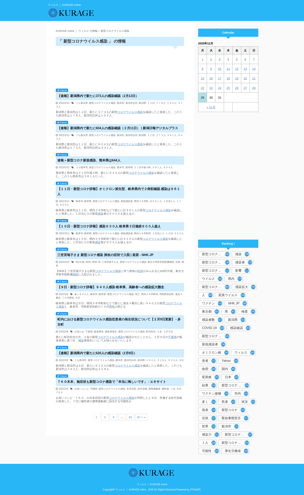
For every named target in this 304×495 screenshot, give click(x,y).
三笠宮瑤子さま (110, 262)
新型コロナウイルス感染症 (216, 270)
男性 (112, 306)
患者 (209, 361)
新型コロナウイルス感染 (102, 103)
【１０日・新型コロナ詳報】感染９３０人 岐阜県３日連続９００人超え (109, 226)
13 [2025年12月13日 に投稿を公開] (245, 68)
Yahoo (230, 361)
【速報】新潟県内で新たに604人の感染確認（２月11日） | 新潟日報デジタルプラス (117, 128)
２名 (159, 331)
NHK (88, 262)
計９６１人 (156, 201)
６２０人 (173, 360)
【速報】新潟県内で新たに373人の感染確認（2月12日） (98, 96)
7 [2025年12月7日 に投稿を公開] (254, 59)
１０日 (169, 233)
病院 (75, 274)
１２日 (151, 103)
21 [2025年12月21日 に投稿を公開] (254, 78)
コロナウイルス (127, 112)
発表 (209, 410)
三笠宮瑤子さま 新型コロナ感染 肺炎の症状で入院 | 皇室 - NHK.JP (105, 255)
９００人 (64, 204)
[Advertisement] (120, 66)
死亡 (137, 294)
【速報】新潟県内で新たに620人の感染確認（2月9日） (97, 353)
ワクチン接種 (215, 393)
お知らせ (79, 331)
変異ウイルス (231, 295)
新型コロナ (233, 410)
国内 (228, 369)
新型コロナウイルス (216, 254)
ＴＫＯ (59, 392)
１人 (209, 443)
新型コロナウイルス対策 (236, 443)
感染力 (210, 434)
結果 (209, 385)
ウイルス (212, 279)
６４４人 (168, 167)
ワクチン (212, 303)
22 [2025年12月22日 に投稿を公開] (202, 88)
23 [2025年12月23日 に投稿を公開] (211, 88)
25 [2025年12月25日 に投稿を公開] (228, 88)
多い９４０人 (81, 294)
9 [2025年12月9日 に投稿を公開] (211, 68)
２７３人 (161, 135)
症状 (177, 262)
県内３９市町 (141, 201)
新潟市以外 (132, 103)
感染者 (244, 262)
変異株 (210, 377)
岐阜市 (79, 201)
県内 (235, 279)
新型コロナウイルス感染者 (239, 434)
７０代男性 (68, 297)
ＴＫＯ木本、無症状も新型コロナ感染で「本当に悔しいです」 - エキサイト (111, 381)
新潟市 (120, 103)
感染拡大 (245, 287)
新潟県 (142, 103)
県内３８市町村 (149, 294)
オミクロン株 (215, 352)
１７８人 (161, 103)
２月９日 (168, 331)
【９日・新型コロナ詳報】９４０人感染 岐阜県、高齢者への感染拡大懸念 (110, 287)
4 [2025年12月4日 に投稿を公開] (228, 59)
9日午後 (80, 262)
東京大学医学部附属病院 (161, 262)
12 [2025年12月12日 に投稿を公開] (236, 68)
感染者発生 (111, 331)
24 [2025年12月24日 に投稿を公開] (219, 88)
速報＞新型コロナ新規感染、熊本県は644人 (89, 160)
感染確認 (240, 328)
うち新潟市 (82, 103)
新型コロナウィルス (216, 262)
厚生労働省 (236, 451)
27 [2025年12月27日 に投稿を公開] (245, 88)
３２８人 (162, 360)
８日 (178, 388)
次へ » (141, 417)
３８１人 (157, 167)
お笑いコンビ (81, 388)
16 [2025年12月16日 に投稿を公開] (211, 78)
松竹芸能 (142, 388)
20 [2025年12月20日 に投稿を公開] (245, 78)
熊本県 (129, 167)
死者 (228, 402)
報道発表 (98, 331)
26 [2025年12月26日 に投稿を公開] (236, 88)
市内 (241, 393)
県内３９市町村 (142, 233)
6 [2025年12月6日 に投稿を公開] (245, 59)
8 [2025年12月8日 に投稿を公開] (202, 68)
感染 (140, 112)
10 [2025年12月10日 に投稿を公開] (219, 68)
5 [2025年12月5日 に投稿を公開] (236, 59)
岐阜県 (87, 201)
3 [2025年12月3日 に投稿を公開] (219, 59)
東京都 (210, 311)
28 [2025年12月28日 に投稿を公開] (254, 88)
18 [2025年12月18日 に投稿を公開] (228, 78)
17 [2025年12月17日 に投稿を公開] (219, 78)
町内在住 (151, 331)
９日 (77, 297)
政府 (209, 369)
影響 (242, 270)
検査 (248, 311)
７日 (172, 388)
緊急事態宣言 (235, 418)
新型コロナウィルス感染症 (216, 336)
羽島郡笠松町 (166, 294)
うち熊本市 (82, 167)
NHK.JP (96, 262)
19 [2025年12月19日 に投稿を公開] (236, 78)
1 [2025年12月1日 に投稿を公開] (202, 59)
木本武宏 (131, 388)
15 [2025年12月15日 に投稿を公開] (202, 78)
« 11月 (211, 107)
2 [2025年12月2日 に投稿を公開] (211, 59)
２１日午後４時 (142, 167)
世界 (209, 426)
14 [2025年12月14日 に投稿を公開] (254, 68)
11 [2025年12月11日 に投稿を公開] (228, 68)
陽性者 (165, 388)
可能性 (93, 388)
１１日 (151, 135)
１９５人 (171, 103)
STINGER (195, 489)
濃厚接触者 (154, 388)
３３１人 (171, 135)
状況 (248, 402)
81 (130, 417)
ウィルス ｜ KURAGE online (152, 484)
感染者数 (212, 320)
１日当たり (169, 201)
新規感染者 (127, 201)
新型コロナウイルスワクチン (236, 385)
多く (209, 402)
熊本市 (120, 167)
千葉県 (89, 331)
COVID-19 (213, 328)
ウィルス (244, 352)
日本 (232, 377)
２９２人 (151, 360)
